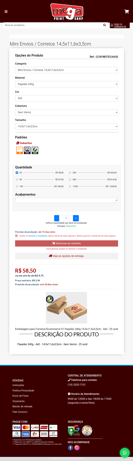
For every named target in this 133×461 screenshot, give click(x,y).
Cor (17, 91)
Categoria (21, 63)
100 (21, 186)
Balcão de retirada (22, 406)
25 (21, 172)
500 (74, 179)
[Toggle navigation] (6, 11)
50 (21, 179)
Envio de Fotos (20, 395)
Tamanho (20, 120)
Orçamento (18, 401)
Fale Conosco (19, 411)
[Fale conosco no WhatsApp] (125, 453)
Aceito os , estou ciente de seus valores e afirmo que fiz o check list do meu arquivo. (67, 236)
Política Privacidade (23, 390)
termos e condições (38, 236)
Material (20, 77)
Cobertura (21, 105)
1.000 (75, 186)
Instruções (18, 385)
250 (74, 172)
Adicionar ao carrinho (66, 243)
